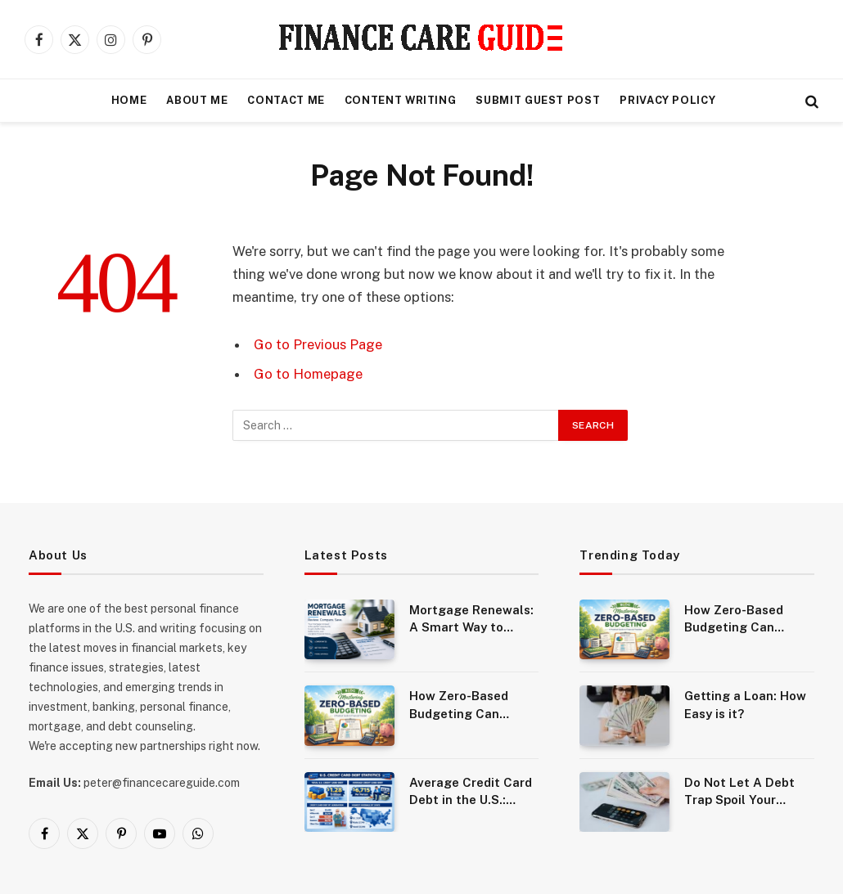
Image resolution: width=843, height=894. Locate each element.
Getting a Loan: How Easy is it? (745, 704)
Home (129, 100)
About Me (197, 100)
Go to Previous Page (318, 344)
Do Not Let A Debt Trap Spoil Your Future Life (739, 792)
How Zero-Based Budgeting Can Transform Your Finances (458, 705)
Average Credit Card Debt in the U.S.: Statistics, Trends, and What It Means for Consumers (470, 792)
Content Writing (401, 100)
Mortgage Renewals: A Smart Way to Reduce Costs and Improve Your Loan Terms (471, 619)
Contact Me (285, 100)
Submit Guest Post (538, 100)
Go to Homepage (308, 374)
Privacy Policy (667, 100)
